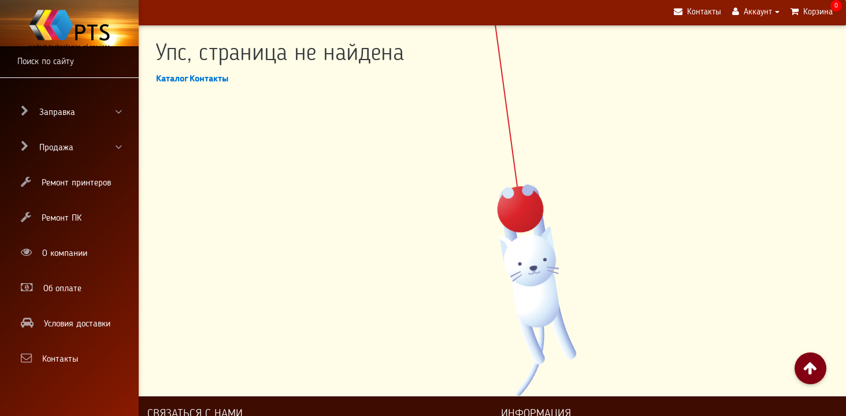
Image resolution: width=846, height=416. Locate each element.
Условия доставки (65, 323)
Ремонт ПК (51, 217)
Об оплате (51, 288)
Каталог (172, 79)
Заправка (71, 111)
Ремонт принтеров (66, 182)
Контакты (49, 358)
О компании (54, 252)
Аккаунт (751, 16)
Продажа (71, 147)
